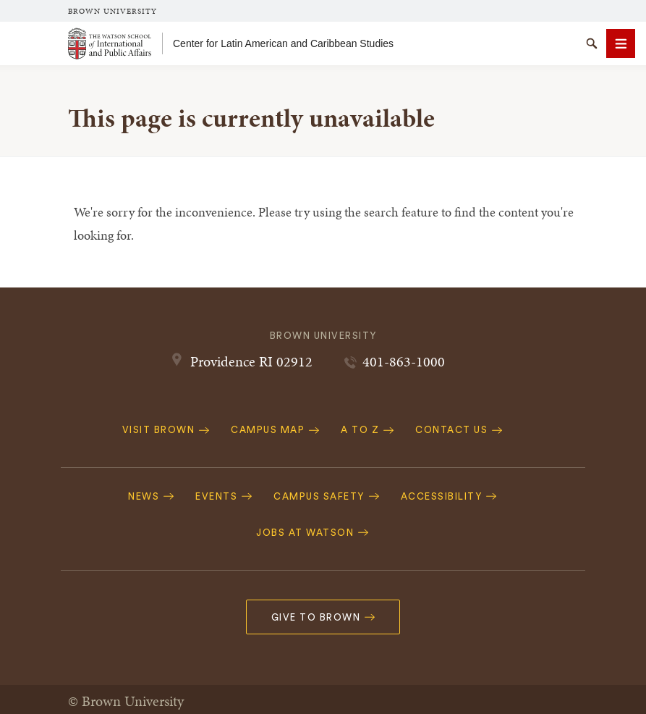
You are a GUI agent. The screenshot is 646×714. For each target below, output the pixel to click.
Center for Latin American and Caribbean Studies (283, 43)
